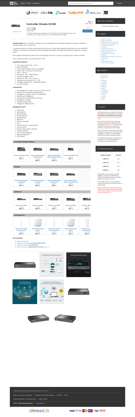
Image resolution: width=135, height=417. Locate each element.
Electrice (103, 55)
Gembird (103, 83)
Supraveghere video (107, 61)
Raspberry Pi (104, 91)
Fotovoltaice (104, 58)
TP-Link (103, 94)
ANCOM (59, 395)
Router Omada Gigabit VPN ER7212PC (37, 156)
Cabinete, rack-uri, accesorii (109, 50)
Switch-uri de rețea (106, 40)
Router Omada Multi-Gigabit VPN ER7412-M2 (54, 156)
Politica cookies (43, 399)
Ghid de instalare (27, 245)
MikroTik (103, 86)
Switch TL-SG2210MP (54, 205)
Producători (36, 3)
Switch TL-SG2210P (87, 205)
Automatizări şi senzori (107, 45)
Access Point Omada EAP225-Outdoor (54, 229)
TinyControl (104, 93)
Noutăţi (23, 3)
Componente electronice (108, 53)
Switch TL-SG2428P (37, 205)
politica (105, 139)
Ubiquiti (103, 98)
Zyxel (102, 99)
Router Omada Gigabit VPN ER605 (37, 181)
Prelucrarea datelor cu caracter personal (24, 399)
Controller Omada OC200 (21, 155)
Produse (28, 3)
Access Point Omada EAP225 (71, 229)
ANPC (66, 395)
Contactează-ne (40, 403)
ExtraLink (104, 80)
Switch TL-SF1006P (70, 205)
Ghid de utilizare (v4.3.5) (33, 247)
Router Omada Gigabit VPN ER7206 (21, 181)
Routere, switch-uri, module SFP (110, 42)
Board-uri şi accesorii (107, 48)
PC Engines (104, 90)
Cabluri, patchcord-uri (107, 51)
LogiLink (103, 85)
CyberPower (104, 77)
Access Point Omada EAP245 (38, 229)
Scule (102, 59)
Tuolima (103, 96)
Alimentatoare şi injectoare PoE (110, 44)
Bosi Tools (104, 75)
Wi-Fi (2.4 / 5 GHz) (106, 39)
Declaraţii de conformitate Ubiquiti (44, 395)
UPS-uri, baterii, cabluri (107, 63)
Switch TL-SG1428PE (21, 205)
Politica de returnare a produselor (22, 395)
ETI (102, 79)
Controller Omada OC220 (70, 155)
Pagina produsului (23, 241)
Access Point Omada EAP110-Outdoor (21, 229)
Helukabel (104, 82)
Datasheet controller (31, 243)
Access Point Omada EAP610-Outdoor (87, 229)
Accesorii (104, 47)
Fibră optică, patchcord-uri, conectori (111, 56)
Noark (103, 88)
